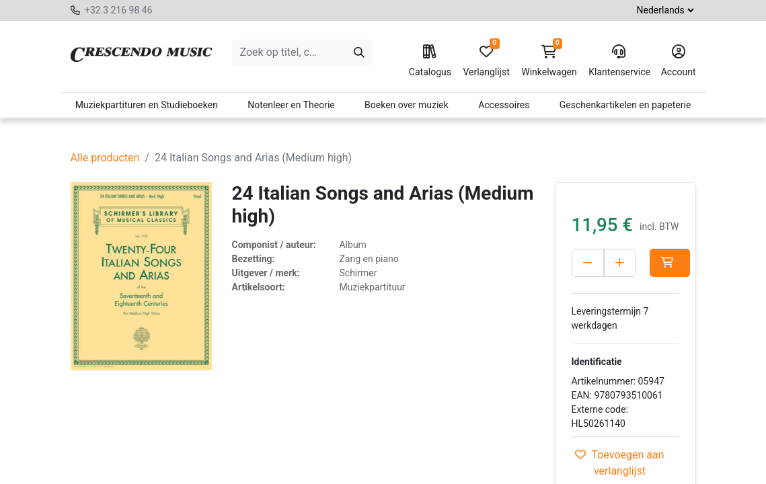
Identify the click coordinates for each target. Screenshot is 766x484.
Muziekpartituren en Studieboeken (146, 104)
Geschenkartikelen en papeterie (625, 104)
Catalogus (430, 61)
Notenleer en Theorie (291, 104)
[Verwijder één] (588, 263)
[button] (670, 263)
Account (678, 61)
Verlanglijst (486, 61)
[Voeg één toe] (620, 263)
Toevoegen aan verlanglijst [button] (619, 462)
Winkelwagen (549, 61)
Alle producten (105, 157)
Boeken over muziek (407, 104)
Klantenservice (618, 61)
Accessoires (503, 104)
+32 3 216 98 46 (119, 10)
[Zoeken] (359, 52)
